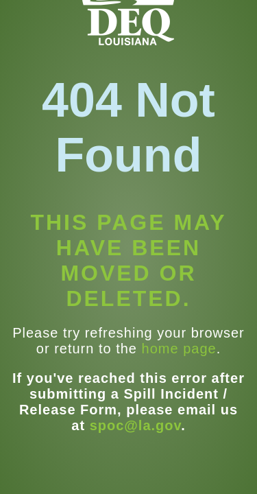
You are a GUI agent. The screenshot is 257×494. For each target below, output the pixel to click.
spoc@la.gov (136, 425)
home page (179, 348)
